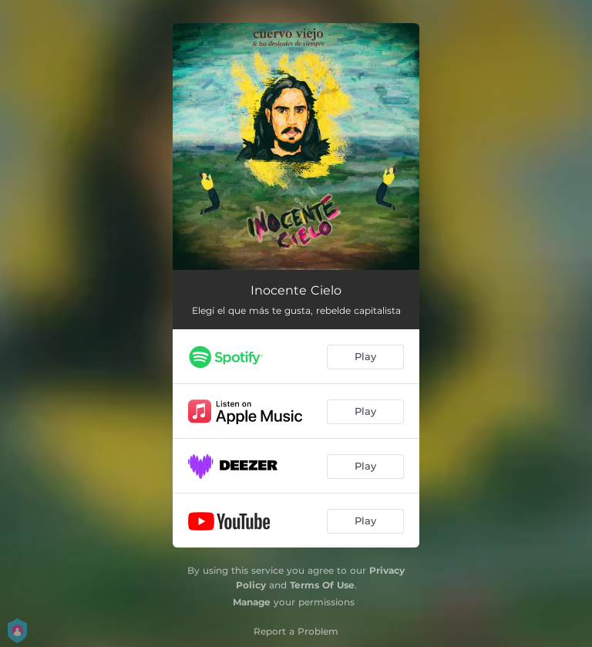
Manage (252, 602)
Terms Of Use (322, 585)
